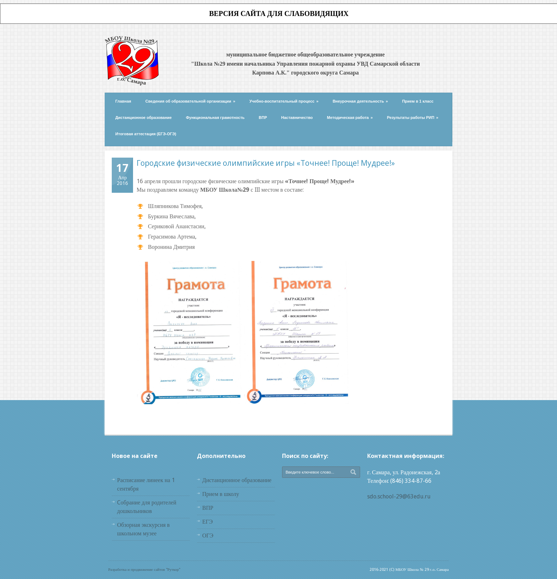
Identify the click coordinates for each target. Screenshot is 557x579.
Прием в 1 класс (418, 101)
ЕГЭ (207, 521)
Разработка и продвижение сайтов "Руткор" (144, 569)
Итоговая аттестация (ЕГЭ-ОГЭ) (145, 134)
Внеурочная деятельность (360, 101)
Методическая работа (350, 117)
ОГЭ (207, 535)
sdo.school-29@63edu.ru (399, 496)
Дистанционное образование (143, 117)
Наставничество (297, 117)
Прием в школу (220, 494)
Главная (123, 101)
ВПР (263, 117)
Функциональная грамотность (215, 117)
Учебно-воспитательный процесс (284, 101)
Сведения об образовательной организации (190, 101)
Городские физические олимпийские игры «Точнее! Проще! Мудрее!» (266, 163)
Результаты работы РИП (413, 117)
